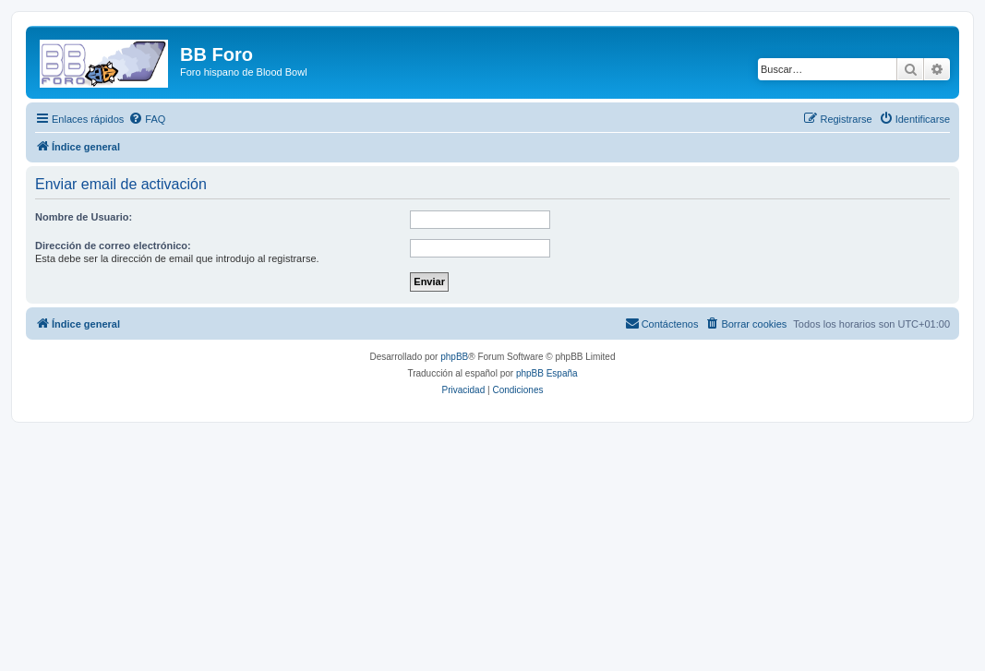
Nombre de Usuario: (83, 216)
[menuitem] (146, 119)
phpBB (454, 357)
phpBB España (547, 373)
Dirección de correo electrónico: (113, 245)
